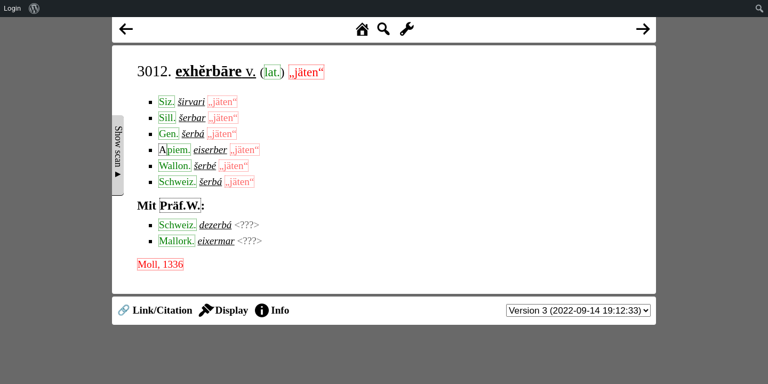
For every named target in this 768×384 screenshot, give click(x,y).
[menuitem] (34, 8)
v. (215, 70)
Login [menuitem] (12, 8)
